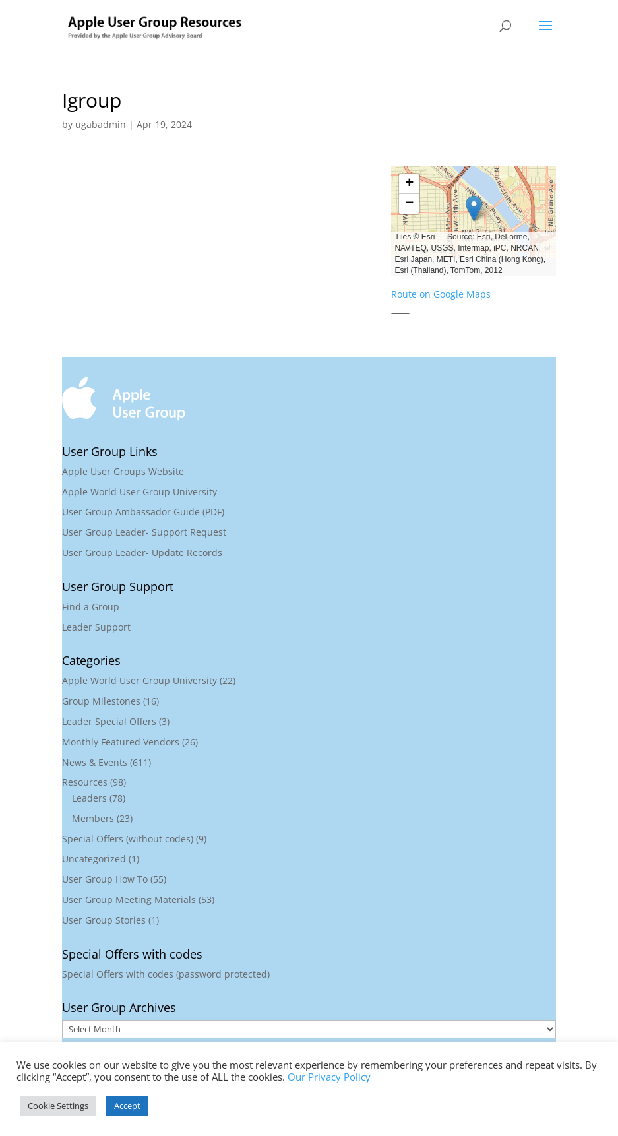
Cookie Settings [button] (58, 1106)
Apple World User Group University (139, 492)
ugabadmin (100, 124)
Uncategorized (94, 858)
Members (93, 818)
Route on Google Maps (441, 294)
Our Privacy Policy (329, 1076)
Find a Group (90, 606)
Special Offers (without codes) (127, 839)
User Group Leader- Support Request (144, 532)
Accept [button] (127, 1106)
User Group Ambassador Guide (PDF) (143, 511)
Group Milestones (101, 701)
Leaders (89, 798)
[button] (473, 208)
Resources (85, 782)
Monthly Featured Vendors (120, 742)
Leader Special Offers (109, 721)
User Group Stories (104, 920)
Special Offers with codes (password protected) (166, 974)
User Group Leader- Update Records (142, 552)
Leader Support (96, 627)
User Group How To (105, 879)
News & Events (94, 762)
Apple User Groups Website (123, 471)
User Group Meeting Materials (129, 899)
